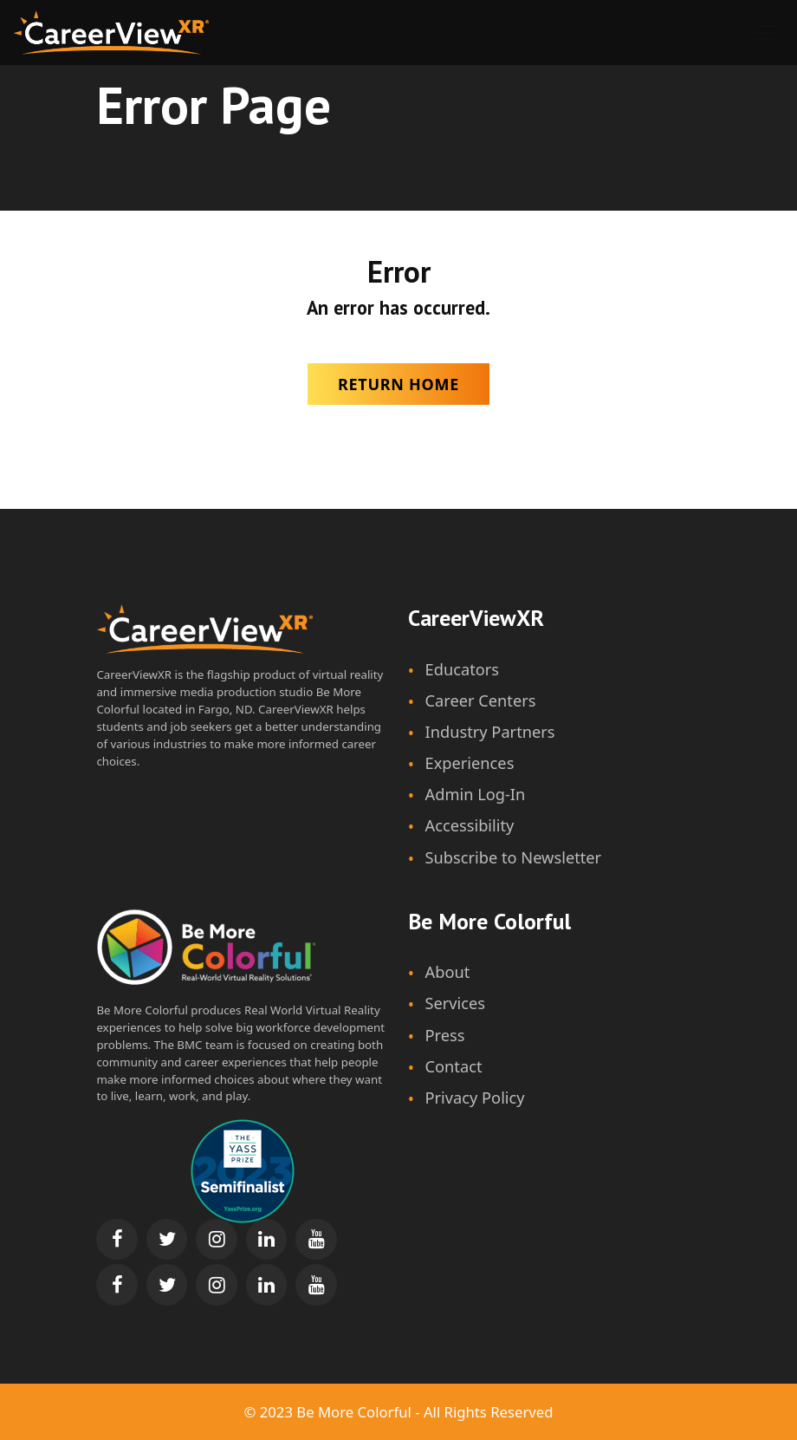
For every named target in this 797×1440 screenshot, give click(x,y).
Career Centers (480, 700)
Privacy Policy (475, 1097)
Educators (462, 669)
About (447, 971)
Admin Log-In (475, 794)
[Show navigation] (766, 32)
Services (455, 1003)
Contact (454, 1066)
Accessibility (470, 825)
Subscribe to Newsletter (513, 857)
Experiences (470, 763)
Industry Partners (490, 731)
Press (445, 1035)
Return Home (398, 384)
